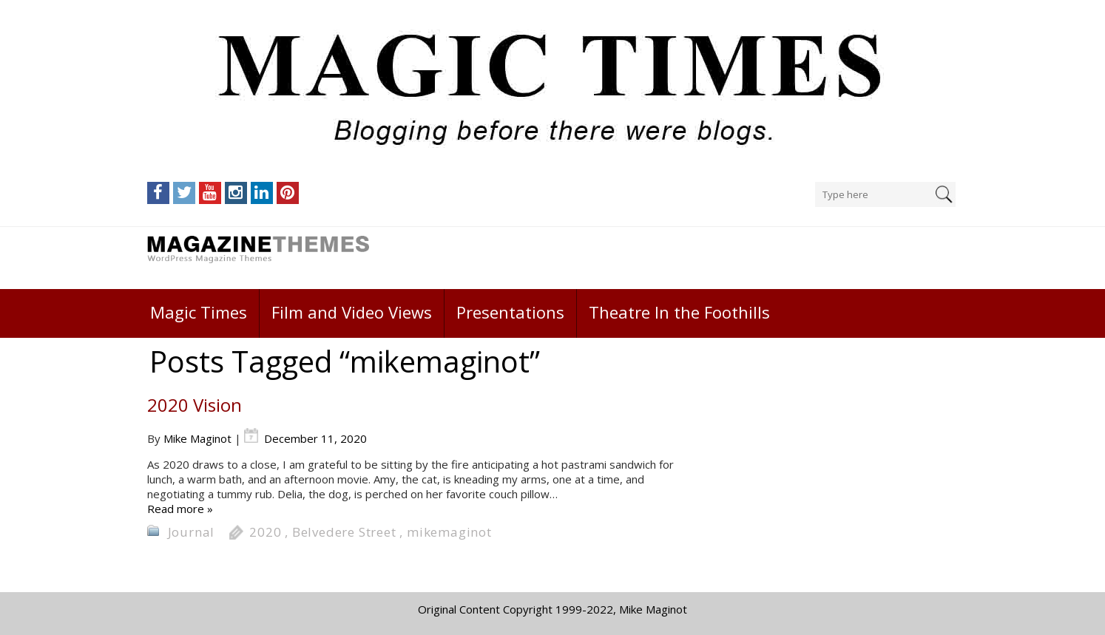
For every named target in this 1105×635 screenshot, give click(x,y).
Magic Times (198, 312)
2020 (265, 531)
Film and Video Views (351, 312)
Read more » (180, 508)
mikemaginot (449, 531)
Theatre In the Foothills (679, 312)
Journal (191, 531)
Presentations (510, 312)
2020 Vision (194, 405)
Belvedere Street (344, 531)
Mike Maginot (197, 438)
